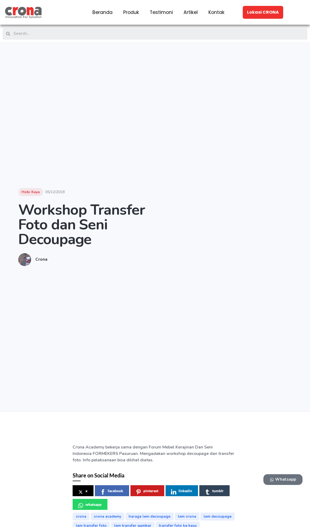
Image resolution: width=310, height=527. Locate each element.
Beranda (102, 12)
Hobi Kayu (30, 192)
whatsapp (90, 505)
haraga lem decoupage (149, 516)
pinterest (147, 491)
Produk (131, 12)
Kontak (216, 12)
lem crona (187, 516)
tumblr (214, 491)
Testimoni (161, 12)
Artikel (191, 12)
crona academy (107, 516)
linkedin (181, 491)
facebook (111, 491)
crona (81, 516)
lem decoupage (217, 516)
